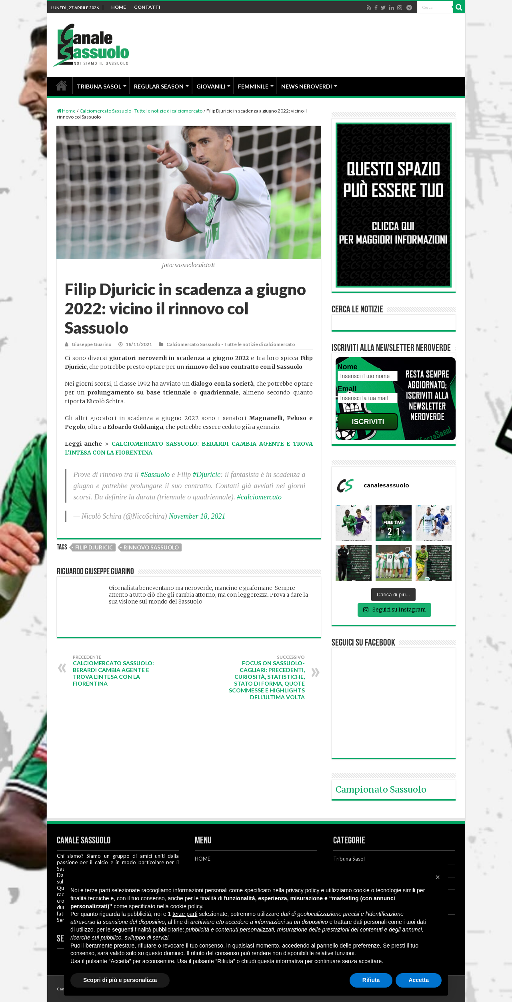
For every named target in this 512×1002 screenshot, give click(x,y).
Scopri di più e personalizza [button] (120, 980)
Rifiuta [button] (371, 980)
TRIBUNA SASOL (99, 86)
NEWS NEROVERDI (306, 86)
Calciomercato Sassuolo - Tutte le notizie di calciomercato (141, 111)
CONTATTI (147, 7)
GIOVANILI (210, 86)
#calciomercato (259, 497)
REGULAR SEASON (159, 86)
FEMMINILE (253, 86)
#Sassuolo (155, 475)
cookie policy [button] (186, 906)
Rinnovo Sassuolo (151, 547)
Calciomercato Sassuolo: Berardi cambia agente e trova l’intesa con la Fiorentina (114, 670)
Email (347, 388)
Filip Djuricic (94, 547)
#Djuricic (206, 475)
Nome (348, 366)
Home (66, 111)
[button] (437, 877)
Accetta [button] (418, 980)
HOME (118, 7)
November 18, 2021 (197, 516)
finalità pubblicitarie (158, 929)
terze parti (184, 914)
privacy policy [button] (303, 890)
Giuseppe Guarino (92, 344)
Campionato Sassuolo (381, 789)
